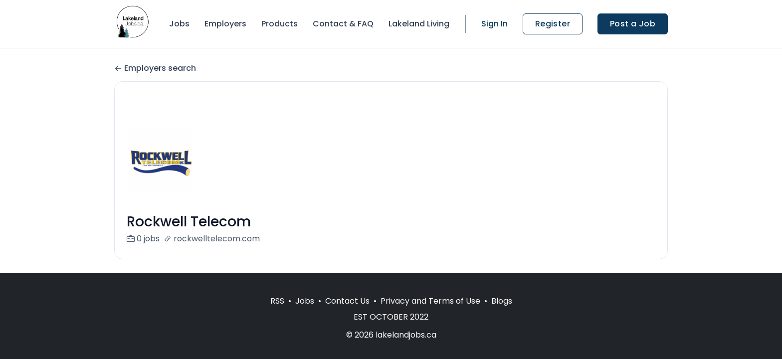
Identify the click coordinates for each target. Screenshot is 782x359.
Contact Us (347, 301)
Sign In (494, 23)
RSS (277, 301)
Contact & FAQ (343, 23)
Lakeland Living (419, 23)
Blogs (501, 301)
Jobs (179, 23)
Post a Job (632, 23)
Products (279, 23)
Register (552, 23)
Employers (225, 23)
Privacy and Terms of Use (430, 301)
